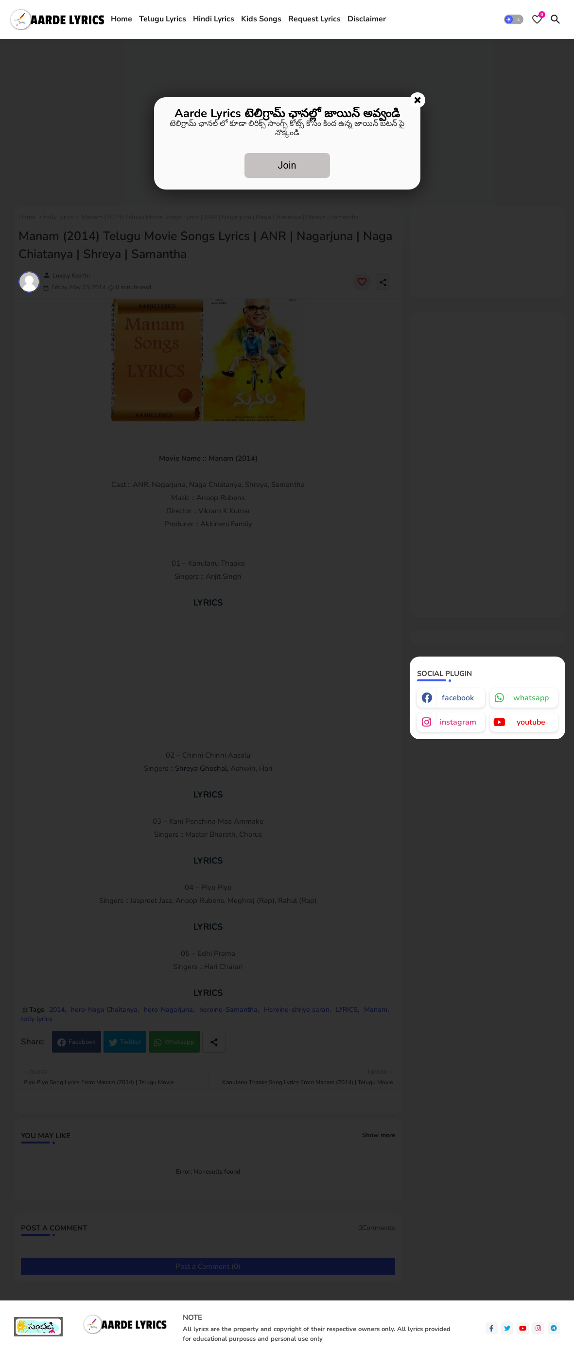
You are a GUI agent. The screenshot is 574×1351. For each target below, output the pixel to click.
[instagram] (538, 1328)
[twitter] (507, 1328)
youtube (531, 722)
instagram (458, 722)
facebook (458, 698)
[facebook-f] (492, 1328)
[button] (513, 19)
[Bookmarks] (537, 19)
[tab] (121, 19)
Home (121, 19)
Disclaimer (367, 19)
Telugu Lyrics (162, 19)
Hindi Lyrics (213, 19)
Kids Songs (261, 19)
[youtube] (523, 1328)
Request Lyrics (314, 19)
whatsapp (531, 698)
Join (287, 165)
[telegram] (554, 1328)
